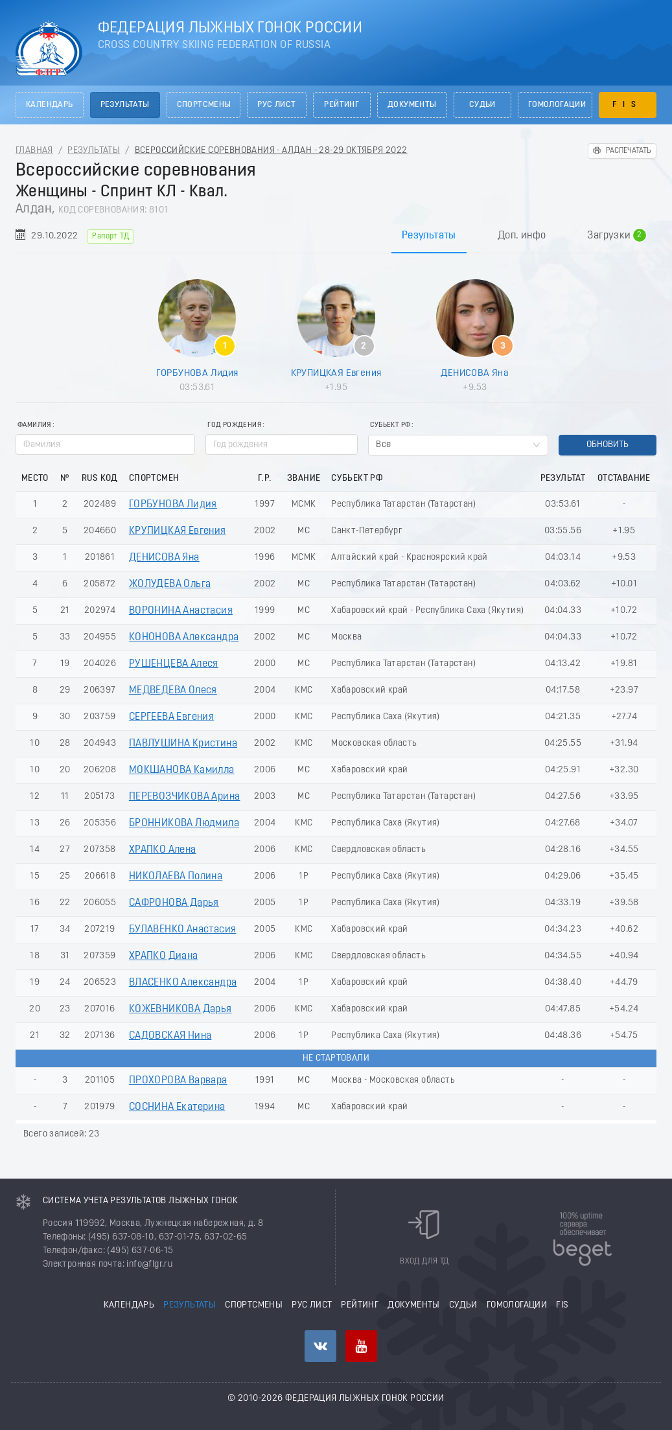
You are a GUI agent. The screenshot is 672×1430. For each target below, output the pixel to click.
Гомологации (557, 105)
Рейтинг (341, 105)
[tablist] (336, 235)
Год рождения (234, 425)
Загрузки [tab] (616, 236)
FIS (627, 105)
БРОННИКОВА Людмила (184, 823)
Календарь (49, 105)
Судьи (482, 105)
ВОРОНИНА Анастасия (181, 611)
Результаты (125, 105)
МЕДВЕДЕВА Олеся (173, 691)
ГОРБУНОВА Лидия (197, 373)
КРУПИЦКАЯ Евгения (336, 373)
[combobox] (458, 445)
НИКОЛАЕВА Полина (175, 876)
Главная (34, 151)
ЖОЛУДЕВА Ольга (170, 584)
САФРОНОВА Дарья (174, 903)
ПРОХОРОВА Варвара (178, 1081)
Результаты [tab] (429, 236)
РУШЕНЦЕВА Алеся (173, 664)
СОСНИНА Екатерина (177, 1107)
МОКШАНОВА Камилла (182, 770)
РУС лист (276, 105)
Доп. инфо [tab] (522, 236)
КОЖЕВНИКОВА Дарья (180, 1009)
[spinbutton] (281, 444)
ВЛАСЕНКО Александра (183, 983)
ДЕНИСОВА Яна (475, 373)
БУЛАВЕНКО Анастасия (183, 930)
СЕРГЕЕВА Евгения (171, 717)
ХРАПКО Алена (162, 850)
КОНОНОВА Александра (184, 637)
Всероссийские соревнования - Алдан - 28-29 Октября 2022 (271, 151)
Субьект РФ (390, 425)
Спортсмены (204, 105)
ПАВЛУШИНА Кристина (183, 744)
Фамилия (34, 425)
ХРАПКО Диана (163, 956)
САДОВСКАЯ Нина (170, 1036)
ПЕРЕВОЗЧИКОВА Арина (184, 797)
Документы (412, 105)
